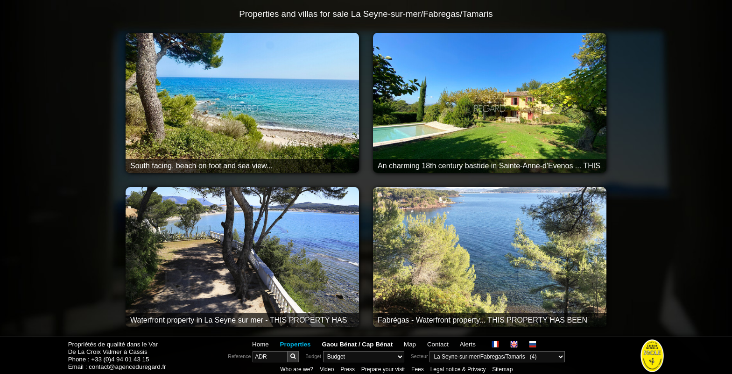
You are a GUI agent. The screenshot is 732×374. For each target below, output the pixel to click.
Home (260, 344)
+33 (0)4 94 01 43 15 (120, 359)
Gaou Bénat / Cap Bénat (357, 344)
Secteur (419, 356)
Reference (239, 356)
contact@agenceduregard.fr (127, 366)
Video (327, 369)
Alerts (468, 344)
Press (347, 369)
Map (410, 344)
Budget (313, 356)
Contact (438, 344)
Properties (295, 344)
